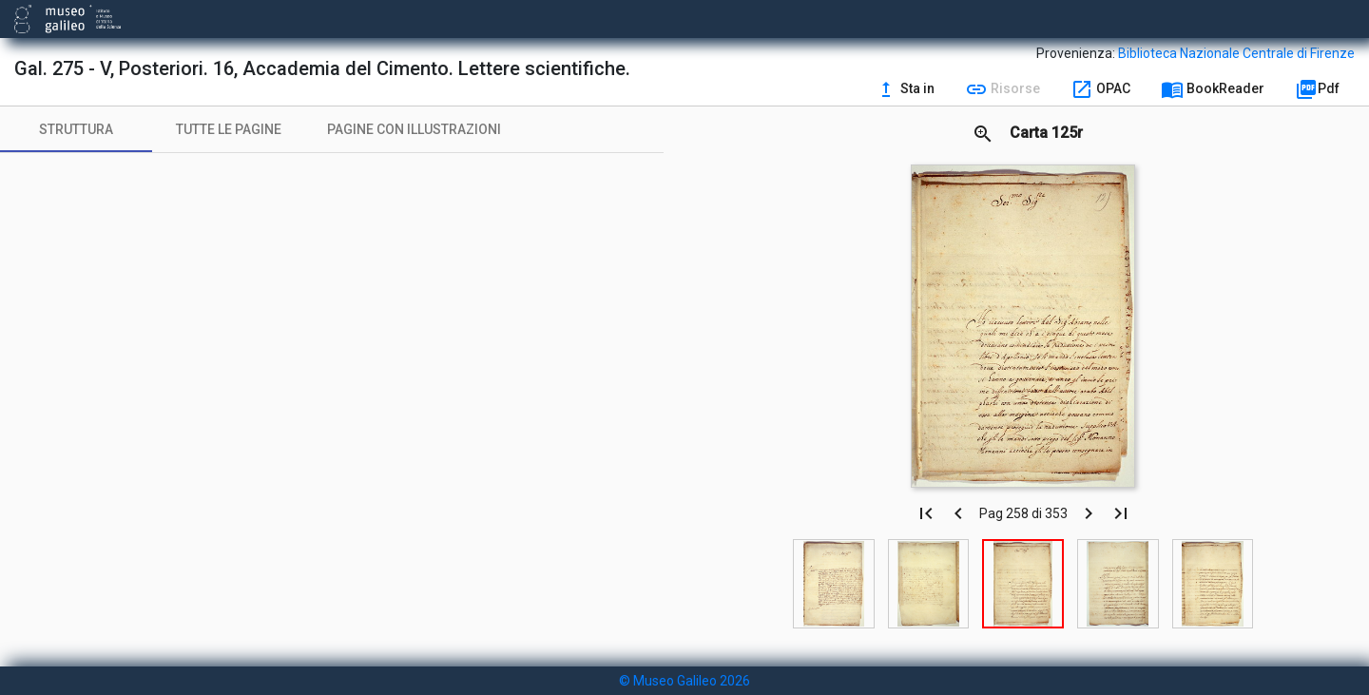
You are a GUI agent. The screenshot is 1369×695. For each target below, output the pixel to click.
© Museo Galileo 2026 (684, 680)
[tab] (76, 129)
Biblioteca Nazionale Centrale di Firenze (1236, 53)
